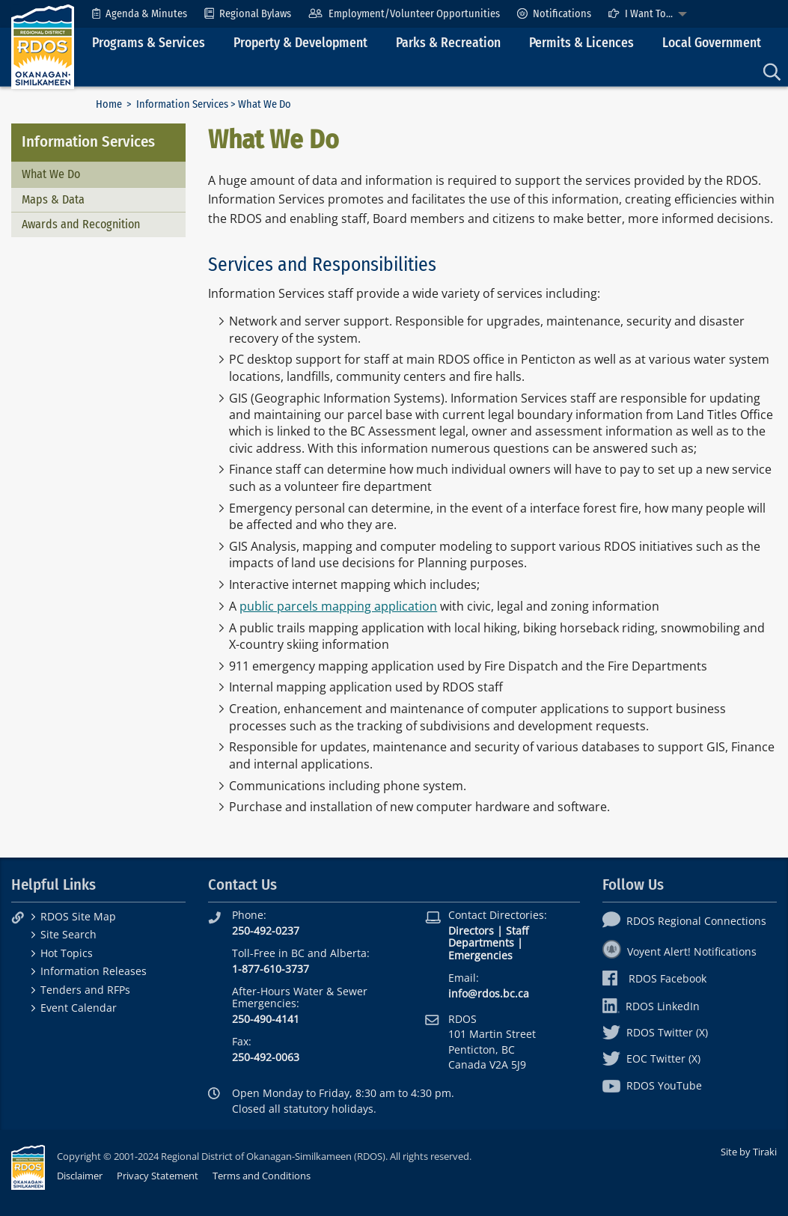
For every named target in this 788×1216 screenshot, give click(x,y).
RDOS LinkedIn (651, 1006)
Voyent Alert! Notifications (679, 951)
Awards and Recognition (81, 224)
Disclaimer (80, 1175)
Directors (471, 930)
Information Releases (93, 971)
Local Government (711, 43)
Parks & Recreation (448, 43)
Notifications (554, 13)
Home (109, 104)
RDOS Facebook (654, 978)
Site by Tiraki (749, 1151)
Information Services (182, 104)
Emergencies (480, 955)
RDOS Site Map (78, 916)
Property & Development (300, 43)
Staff (517, 930)
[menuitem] (140, 14)
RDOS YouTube (652, 1085)
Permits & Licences (581, 43)
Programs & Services (148, 43)
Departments (481, 942)
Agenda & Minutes (139, 13)
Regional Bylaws (247, 13)
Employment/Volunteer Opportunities (403, 13)
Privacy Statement (157, 1175)
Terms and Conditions (262, 1175)
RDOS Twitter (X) (655, 1032)
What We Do (51, 174)
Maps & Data (53, 199)
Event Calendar (78, 1007)
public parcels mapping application (338, 606)
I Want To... (640, 13)
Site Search (68, 934)
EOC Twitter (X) (651, 1058)
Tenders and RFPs (85, 990)
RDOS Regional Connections (684, 921)
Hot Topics (66, 953)
